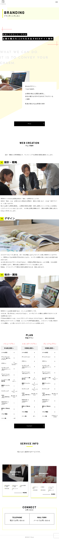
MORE (25, 492)
